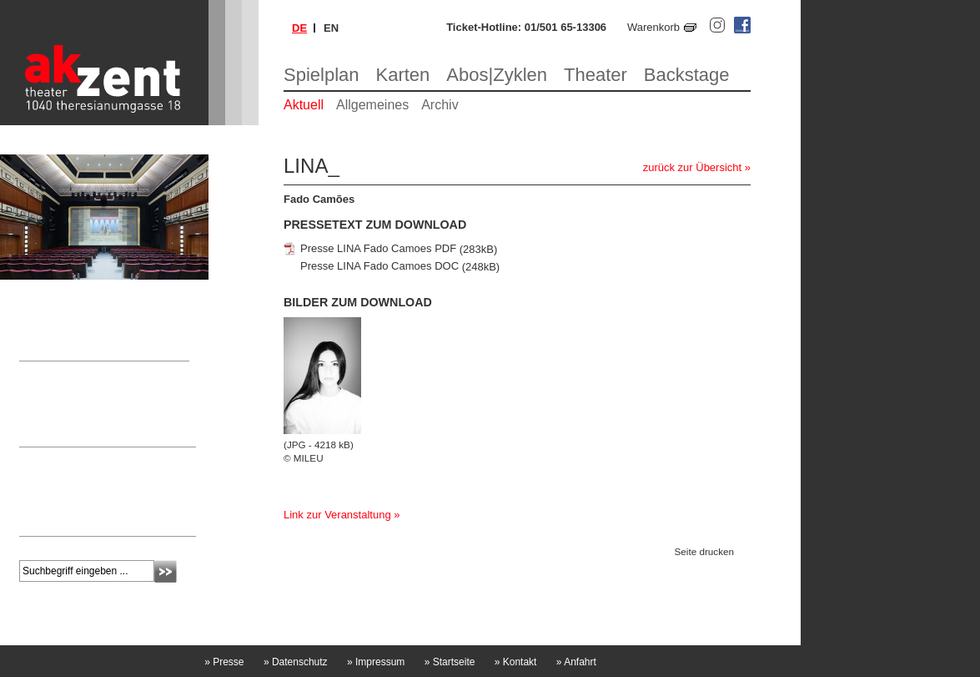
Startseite (450, 662)
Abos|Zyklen (496, 74)
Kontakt (516, 662)
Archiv (439, 105)
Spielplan (321, 74)
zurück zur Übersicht (692, 167)
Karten (403, 74)
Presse (224, 662)
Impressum (376, 662)
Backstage (687, 74)
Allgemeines (372, 105)
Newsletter (53, 459)
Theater (595, 74)
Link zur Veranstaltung (337, 514)
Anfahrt (576, 662)
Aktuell (304, 105)
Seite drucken (704, 551)
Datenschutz (296, 662)
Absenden (165, 571)
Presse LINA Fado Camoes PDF (378, 249)
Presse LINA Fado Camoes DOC (379, 266)
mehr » (35, 519)
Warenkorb (653, 27)
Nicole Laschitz (55, 405)
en (331, 28)
